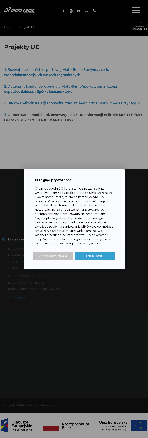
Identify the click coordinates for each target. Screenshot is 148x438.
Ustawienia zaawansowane (53, 255)
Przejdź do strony (95, 255)
